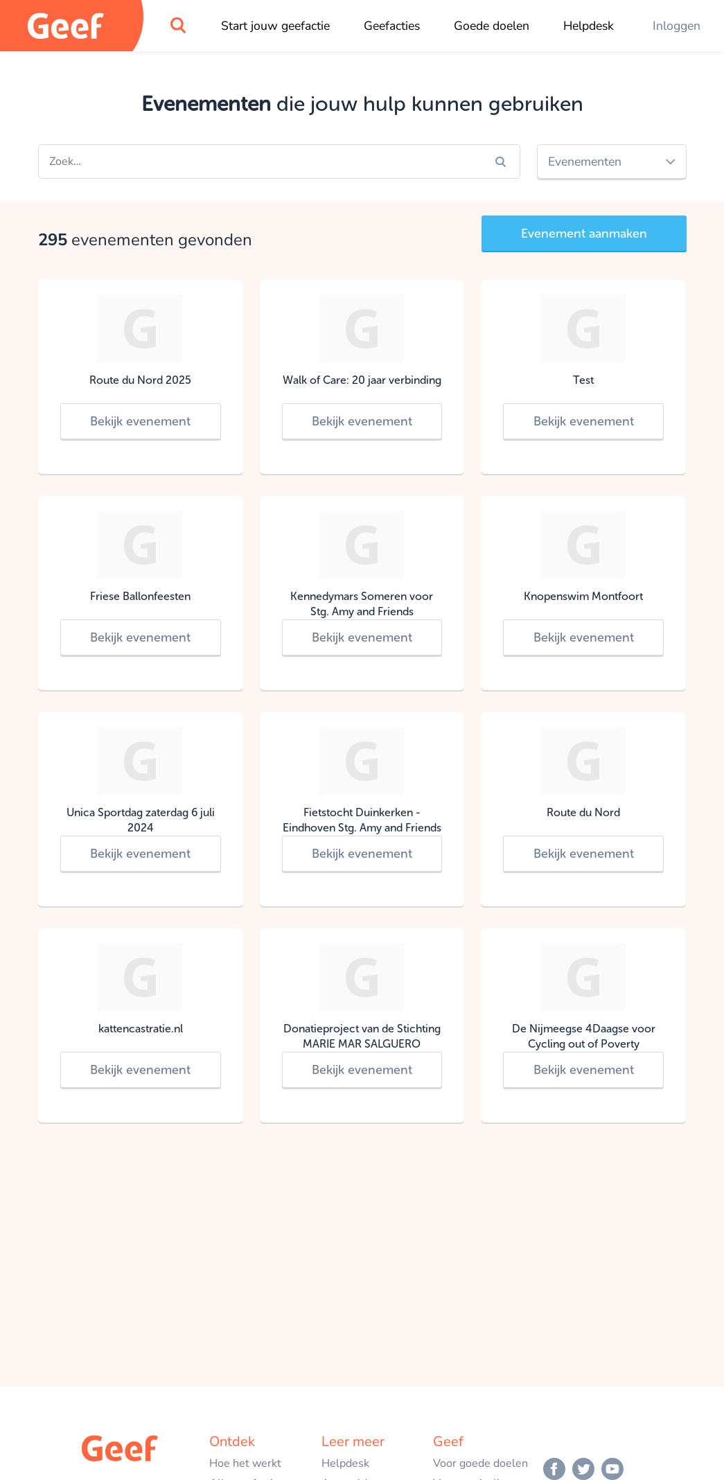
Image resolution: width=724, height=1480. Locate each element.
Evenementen (584, 161)
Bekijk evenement (140, 421)
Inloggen (676, 25)
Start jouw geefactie (275, 25)
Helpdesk (588, 25)
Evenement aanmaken (584, 233)
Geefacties (392, 25)
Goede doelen (491, 25)
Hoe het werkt (245, 1463)
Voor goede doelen (480, 1463)
